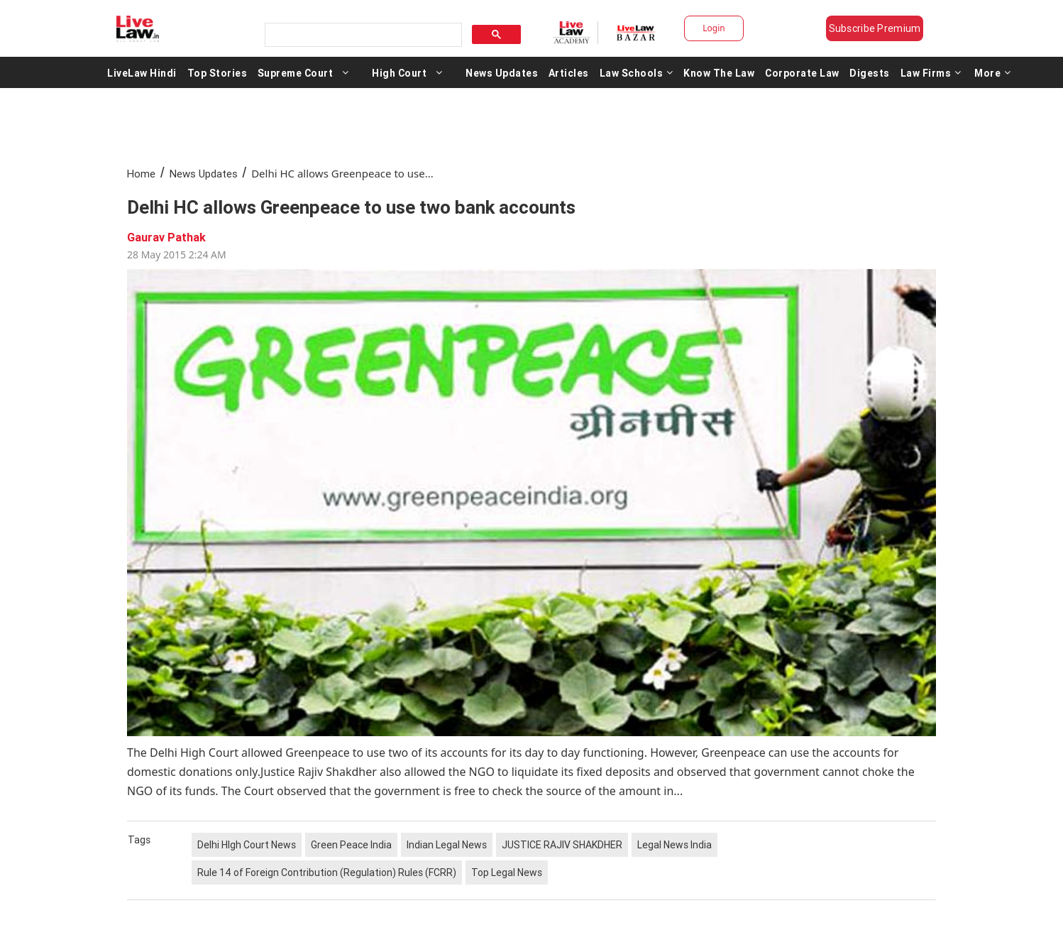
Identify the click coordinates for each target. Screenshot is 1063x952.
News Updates (502, 72)
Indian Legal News (447, 844)
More (992, 72)
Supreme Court (296, 72)
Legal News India (674, 844)
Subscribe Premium (875, 28)
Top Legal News (506, 872)
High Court (399, 72)
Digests (869, 72)
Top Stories (217, 72)
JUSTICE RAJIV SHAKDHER (562, 844)
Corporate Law (802, 72)
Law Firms (931, 72)
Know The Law (718, 72)
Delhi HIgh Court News (246, 844)
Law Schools (636, 72)
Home (141, 173)
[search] (362, 35)
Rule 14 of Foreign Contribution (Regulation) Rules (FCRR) (326, 872)
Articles (569, 72)
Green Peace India (351, 844)
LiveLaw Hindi (142, 72)
